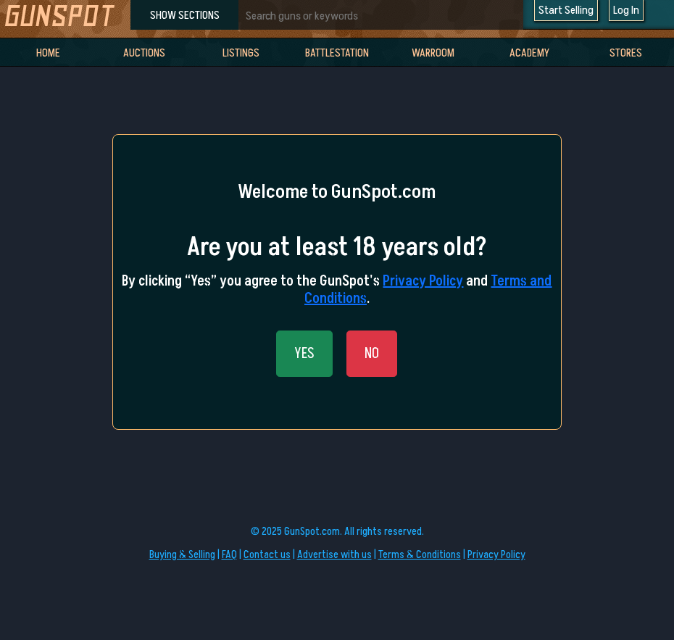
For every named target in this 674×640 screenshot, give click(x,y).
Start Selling (566, 10)
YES (304, 354)
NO (372, 354)
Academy (529, 53)
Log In (626, 10)
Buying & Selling (182, 554)
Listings (240, 53)
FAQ (229, 554)
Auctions (144, 53)
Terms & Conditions (419, 554)
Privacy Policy (423, 281)
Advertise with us (334, 554)
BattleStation (337, 53)
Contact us (267, 554)
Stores (625, 53)
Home (48, 53)
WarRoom (433, 53)
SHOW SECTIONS (185, 15)
